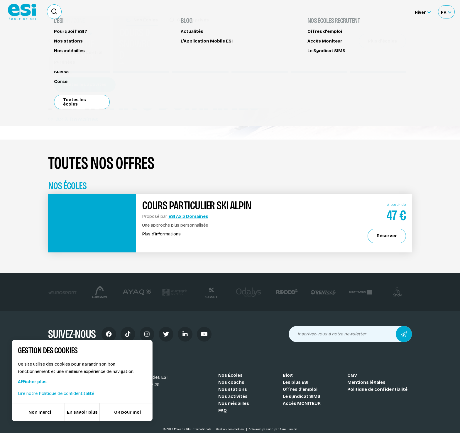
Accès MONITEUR (302, 403)
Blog (288, 375)
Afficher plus (32, 381)
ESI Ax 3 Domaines (188, 216)
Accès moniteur (388, 12)
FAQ (222, 410)
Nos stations (232, 389)
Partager (362, 93)
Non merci (39, 412)
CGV (352, 375)
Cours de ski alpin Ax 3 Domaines (87, 40)
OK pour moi (127, 412)
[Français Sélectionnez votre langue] (446, 11)
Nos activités (233, 396)
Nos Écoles (230, 375)
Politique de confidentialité (377, 389)
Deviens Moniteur (273, 11)
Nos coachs (231, 382)
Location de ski (316, 11)
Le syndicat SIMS (301, 396)
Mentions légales (366, 382)
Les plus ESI (295, 382)
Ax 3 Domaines (73, 119)
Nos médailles (233, 403)
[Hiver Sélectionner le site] (423, 11)
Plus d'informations (161, 234)
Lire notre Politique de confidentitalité (56, 393)
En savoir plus (82, 412)
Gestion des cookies (230, 429)
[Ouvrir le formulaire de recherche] (54, 11)
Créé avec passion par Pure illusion (272, 429)
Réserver (362, 77)
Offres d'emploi (300, 389)
